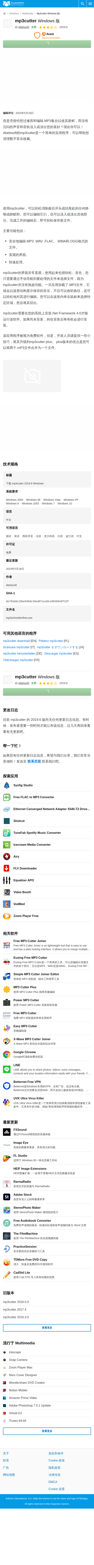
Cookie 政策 (57, 1460)
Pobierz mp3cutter (51, 640)
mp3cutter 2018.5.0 (16, 1302)
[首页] (4, 13)
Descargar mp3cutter (58, 653)
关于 (6, 1453)
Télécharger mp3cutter (18, 660)
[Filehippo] (13, 3)
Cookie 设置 (57, 1489)
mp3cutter (37, 20)
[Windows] (14, 13)
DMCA (53, 1482)
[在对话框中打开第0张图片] (32, 376)
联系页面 (34, 761)
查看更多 (47, 1327)
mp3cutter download (16, 640)
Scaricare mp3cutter (16, 647)
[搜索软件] (82, 3)
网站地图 (9, 1474)
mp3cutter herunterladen (19, 653)
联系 (6, 1460)
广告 (6, 1467)
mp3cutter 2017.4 (14, 1309)
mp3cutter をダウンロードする (57, 647)
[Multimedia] (27, 13)
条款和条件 (56, 1453)
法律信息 (55, 1474)
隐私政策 (55, 1467)
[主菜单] (90, 3)
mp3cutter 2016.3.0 (16, 1317)
